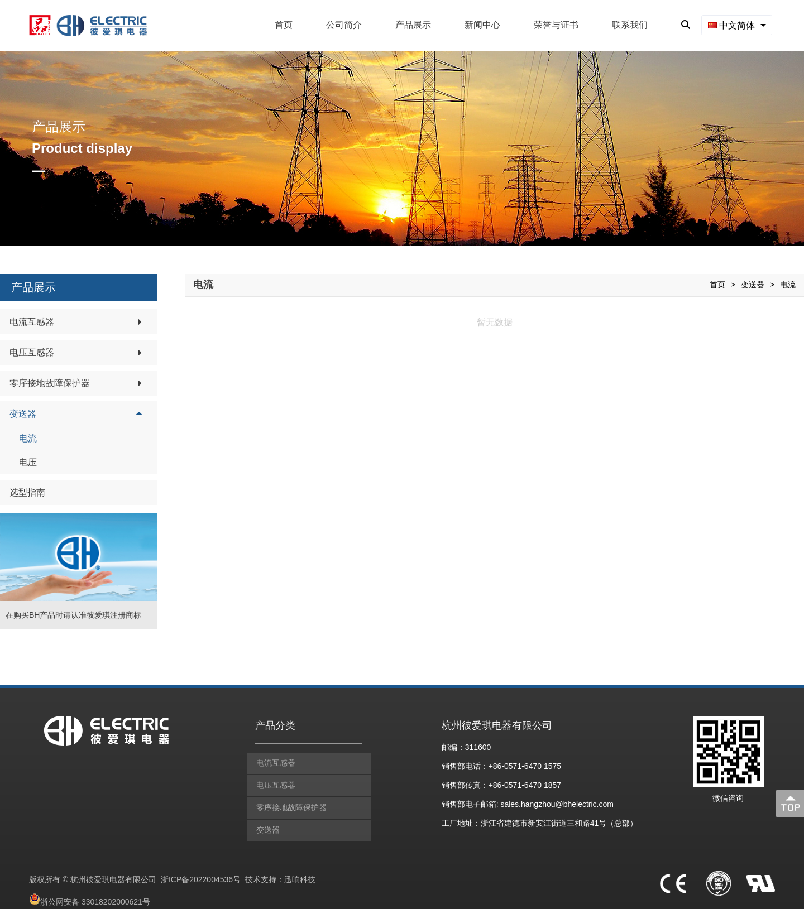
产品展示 (413, 25)
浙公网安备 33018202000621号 (95, 895)
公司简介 (344, 25)
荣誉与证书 (556, 25)
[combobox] (736, 25)
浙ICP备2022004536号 (201, 872)
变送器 (752, 284)
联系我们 (630, 25)
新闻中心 (482, 25)
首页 (284, 25)
